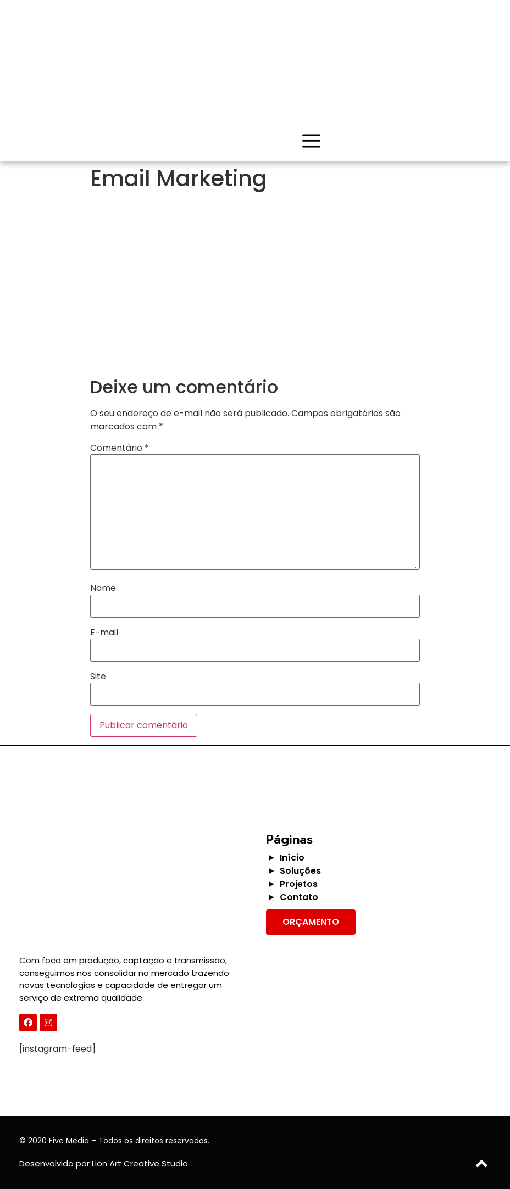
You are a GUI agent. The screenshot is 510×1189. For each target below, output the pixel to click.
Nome (103, 588)
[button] (311, 922)
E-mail (104, 632)
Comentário (119, 448)
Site (98, 676)
